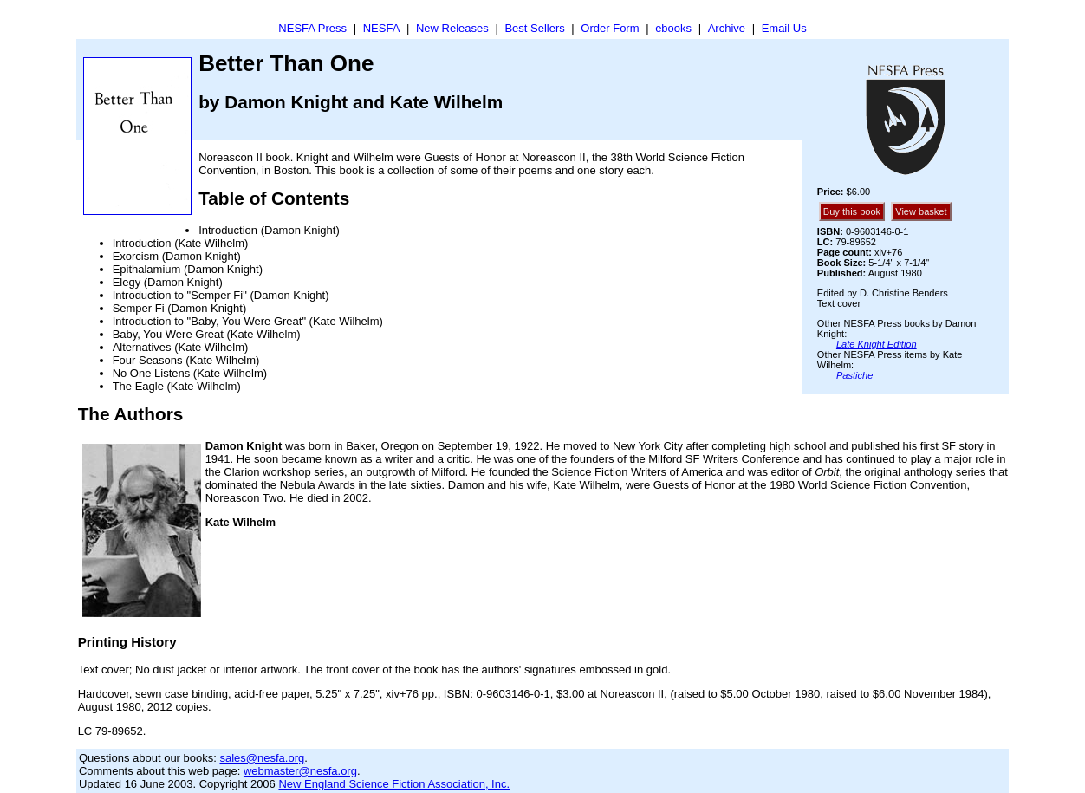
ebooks (673, 28)
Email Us (784, 28)
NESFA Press (312, 28)
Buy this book (851, 211)
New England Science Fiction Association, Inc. (394, 783)
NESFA (381, 28)
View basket (920, 211)
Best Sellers (534, 28)
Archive (726, 28)
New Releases (452, 28)
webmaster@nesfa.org (300, 770)
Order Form (610, 28)
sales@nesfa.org (261, 757)
